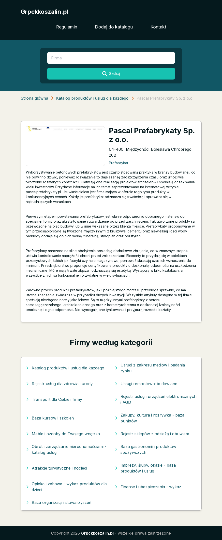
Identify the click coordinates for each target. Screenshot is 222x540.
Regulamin (66, 26)
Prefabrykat (118, 163)
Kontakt (158, 26)
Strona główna (34, 98)
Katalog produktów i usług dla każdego (92, 98)
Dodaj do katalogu (114, 26)
